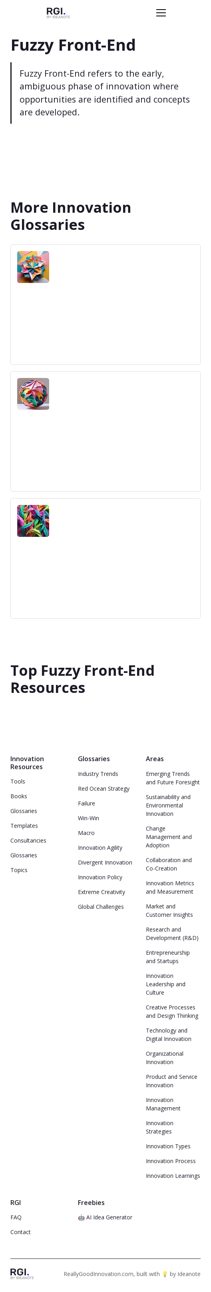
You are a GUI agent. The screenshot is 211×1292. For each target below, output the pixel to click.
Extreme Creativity (101, 892)
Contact (20, 1232)
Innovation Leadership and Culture (165, 984)
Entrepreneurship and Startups (168, 957)
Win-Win (88, 818)
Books (18, 796)
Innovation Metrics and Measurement (170, 887)
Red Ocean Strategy (103, 788)
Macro (86, 833)
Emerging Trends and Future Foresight (173, 778)
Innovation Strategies (159, 1127)
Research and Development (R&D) (172, 934)
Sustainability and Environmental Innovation (168, 805)
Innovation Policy (100, 877)
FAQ (16, 1217)
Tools (17, 781)
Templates (24, 825)
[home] (58, 12)
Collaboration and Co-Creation (169, 864)
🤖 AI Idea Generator (105, 1217)
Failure (86, 803)
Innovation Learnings (173, 1175)
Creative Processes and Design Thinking (172, 1011)
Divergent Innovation (105, 862)
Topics (19, 870)
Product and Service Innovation (171, 1081)
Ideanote (189, 1274)
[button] (159, 12)
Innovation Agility (100, 847)
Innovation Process (171, 1161)
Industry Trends (98, 774)
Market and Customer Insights (169, 910)
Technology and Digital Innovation (168, 1035)
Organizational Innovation (164, 1058)
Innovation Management (163, 1104)
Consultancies (28, 840)
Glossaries (23, 811)
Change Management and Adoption (169, 837)
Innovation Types (168, 1146)
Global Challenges (101, 906)
